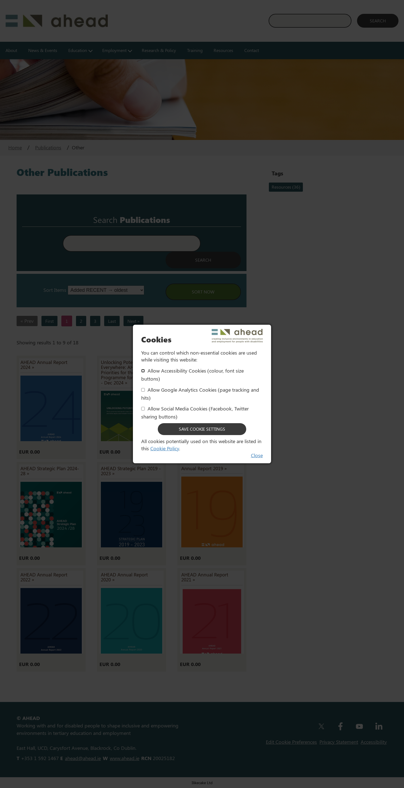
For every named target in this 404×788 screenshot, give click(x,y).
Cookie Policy (164, 448)
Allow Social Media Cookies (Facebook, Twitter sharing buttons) (195, 412)
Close (257, 455)
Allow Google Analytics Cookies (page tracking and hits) (200, 393)
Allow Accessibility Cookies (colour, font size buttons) (192, 374)
